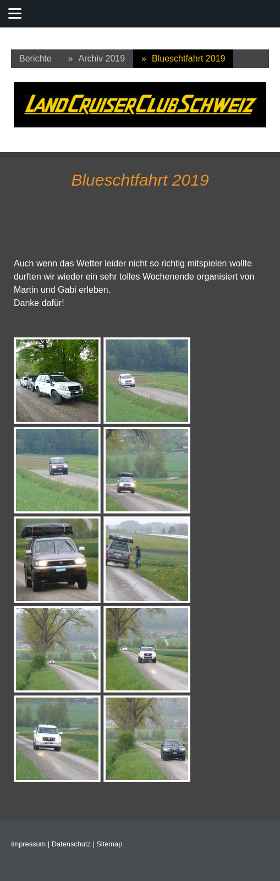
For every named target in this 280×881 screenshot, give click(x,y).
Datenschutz (71, 844)
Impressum (28, 844)
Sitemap (109, 844)
